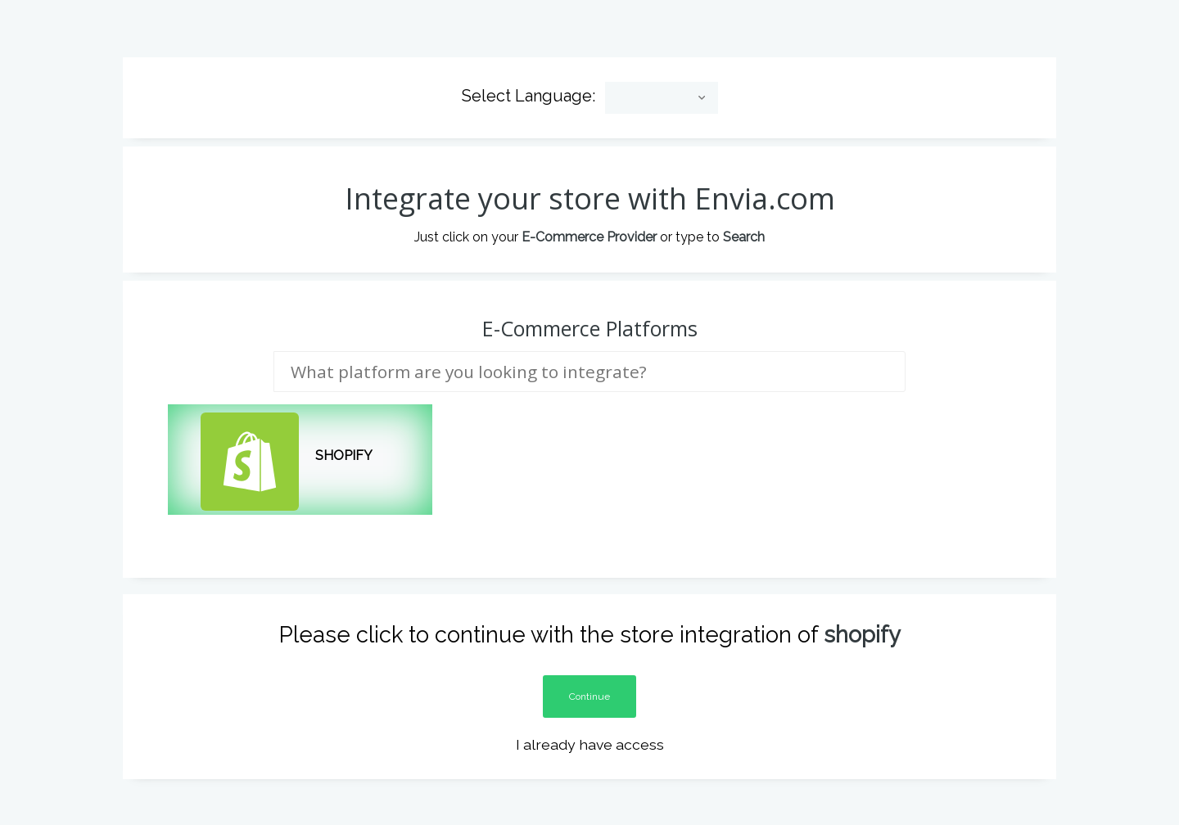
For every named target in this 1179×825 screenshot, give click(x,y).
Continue (589, 686)
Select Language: (528, 86)
